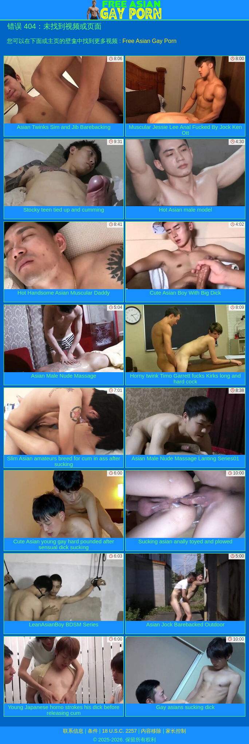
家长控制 (176, 731)
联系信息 (73, 731)
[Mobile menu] (6, 10)
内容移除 (151, 731)
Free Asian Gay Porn (149, 41)
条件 (93, 731)
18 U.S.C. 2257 (119, 731)
